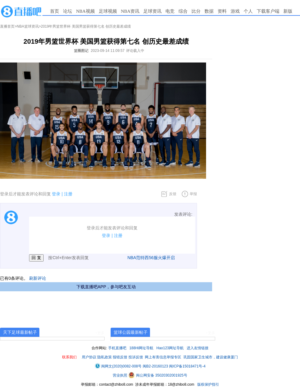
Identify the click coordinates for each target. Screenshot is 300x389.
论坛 (67, 11)
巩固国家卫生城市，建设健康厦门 (210, 357)
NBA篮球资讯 (28, 26)
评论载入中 (135, 51)
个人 (248, 11)
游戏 (235, 11)
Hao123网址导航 (170, 348)
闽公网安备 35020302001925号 (157, 375)
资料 (222, 11)
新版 (287, 11)
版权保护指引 (207, 384)
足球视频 (108, 11)
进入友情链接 (197, 348)
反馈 (172, 194)
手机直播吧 (117, 348)
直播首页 (7, 26)
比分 (196, 11)
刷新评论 (37, 278)
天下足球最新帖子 (20, 332)
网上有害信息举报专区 (163, 357)
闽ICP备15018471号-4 (187, 366)
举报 (193, 194)
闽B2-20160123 (155, 366)
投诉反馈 (135, 357)
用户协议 (89, 357)
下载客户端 (268, 11)
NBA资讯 (130, 11)
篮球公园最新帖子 (131, 332)
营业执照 (120, 375)
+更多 (100, 333)
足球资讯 (152, 11)
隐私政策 (104, 357)
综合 (183, 11)
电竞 (170, 11)
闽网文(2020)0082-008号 (118, 366)
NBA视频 (85, 11)
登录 (56, 193)
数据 (209, 11)
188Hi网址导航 (141, 348)
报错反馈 (120, 357)
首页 (54, 11)
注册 (68, 193)
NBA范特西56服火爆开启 (151, 257)
